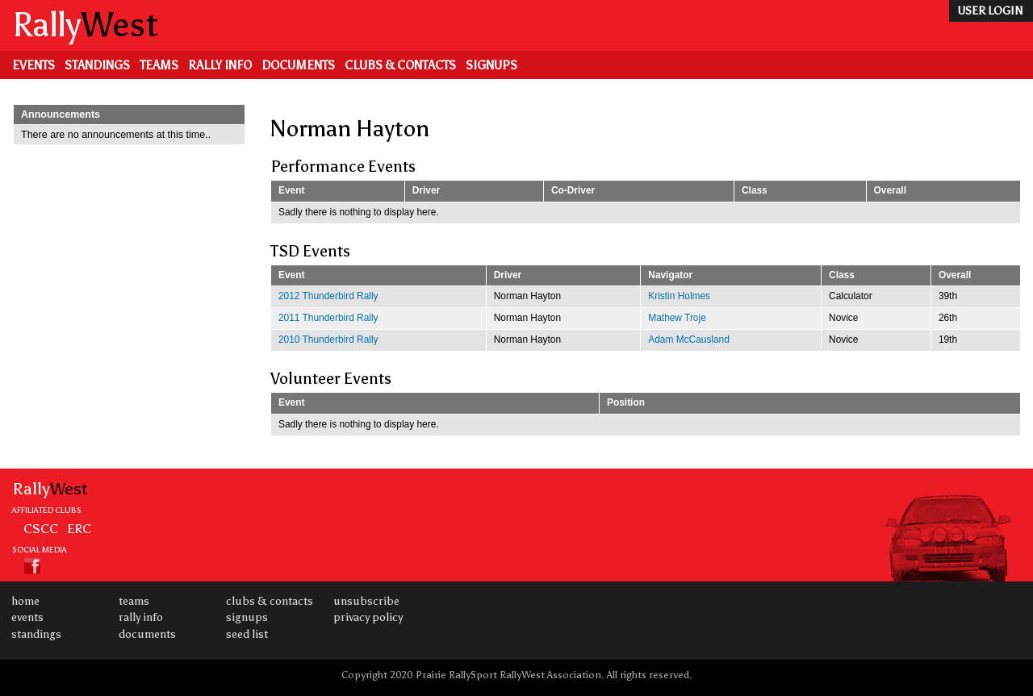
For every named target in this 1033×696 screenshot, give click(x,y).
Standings (97, 65)
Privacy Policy (368, 617)
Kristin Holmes (679, 296)
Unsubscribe (366, 601)
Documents (298, 65)
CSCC (40, 528)
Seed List (247, 634)
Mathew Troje (676, 317)
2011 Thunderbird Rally (328, 317)
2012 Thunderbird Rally (328, 296)
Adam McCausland (689, 339)
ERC (79, 528)
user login (990, 11)
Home (25, 601)
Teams (159, 65)
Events (33, 65)
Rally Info (220, 65)
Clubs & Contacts (400, 65)
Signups (491, 65)
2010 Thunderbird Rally (328, 339)
